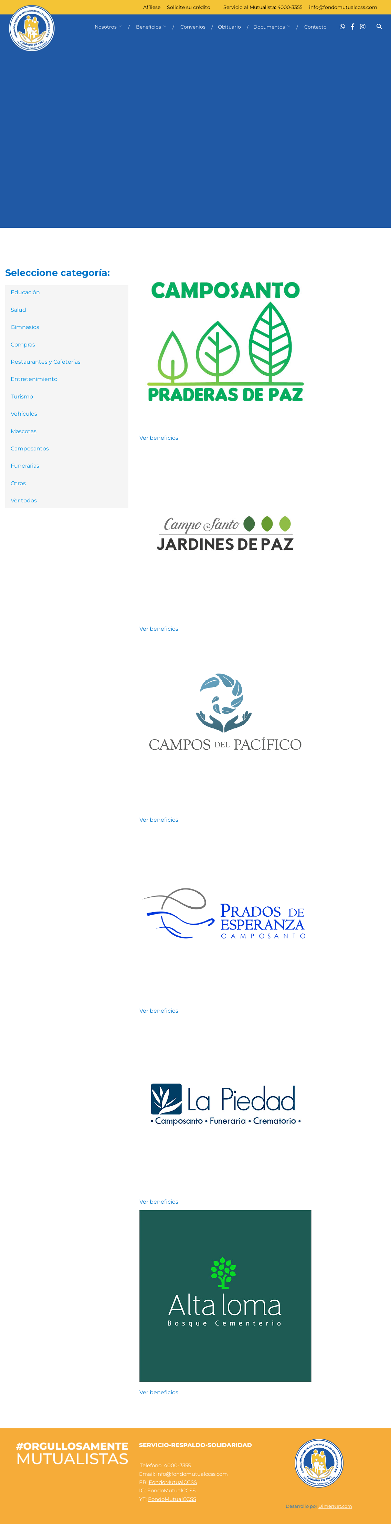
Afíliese (151, 7)
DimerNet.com (335, 1506)
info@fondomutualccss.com (343, 7)
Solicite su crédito (188, 7)
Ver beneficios (158, 438)
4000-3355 (290, 7)
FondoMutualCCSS (173, 1482)
